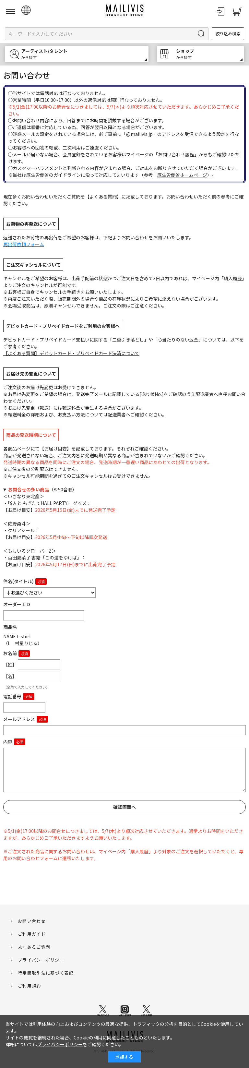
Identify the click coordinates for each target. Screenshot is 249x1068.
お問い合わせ (32, 921)
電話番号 (12, 696)
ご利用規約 (29, 986)
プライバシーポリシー (41, 960)
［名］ (10, 676)
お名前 (10, 653)
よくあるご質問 (34, 947)
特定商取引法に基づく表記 (46, 973)
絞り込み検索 (228, 33)
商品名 (10, 627)
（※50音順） (42, 489)
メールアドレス (19, 719)
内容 (7, 741)
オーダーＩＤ (16, 604)
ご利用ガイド (32, 934)
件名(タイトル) (18, 581)
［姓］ (10, 664)
